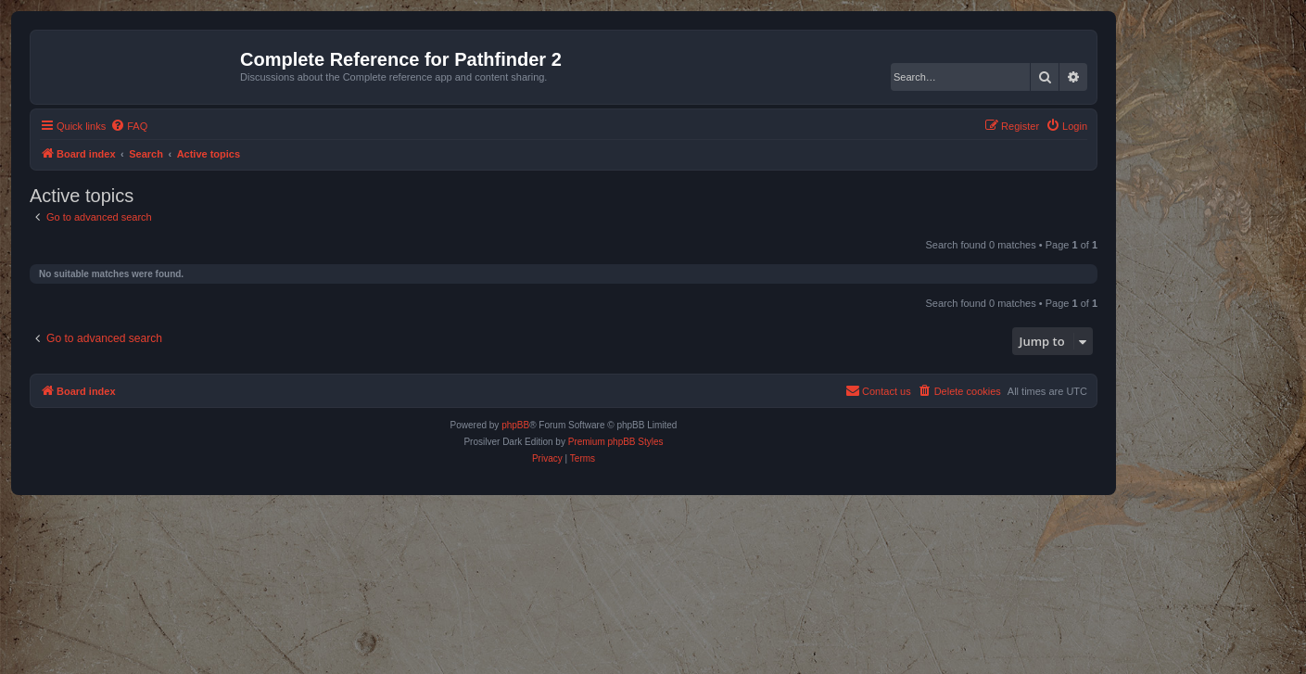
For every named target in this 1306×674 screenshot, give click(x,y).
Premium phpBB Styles (616, 442)
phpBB (515, 425)
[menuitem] (128, 126)
